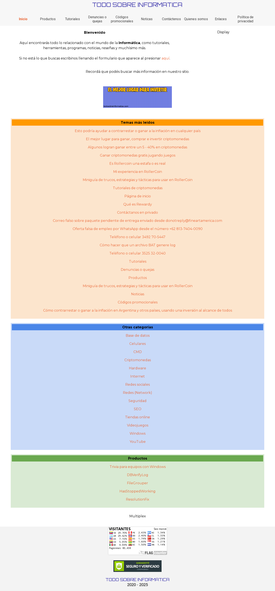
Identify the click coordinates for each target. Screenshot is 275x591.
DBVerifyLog (137, 475)
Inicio (23, 19)
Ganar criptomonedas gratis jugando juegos (137, 155)
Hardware (137, 368)
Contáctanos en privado (137, 212)
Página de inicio (137, 196)
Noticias (137, 294)
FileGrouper (137, 483)
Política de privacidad (245, 19)
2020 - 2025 (137, 584)
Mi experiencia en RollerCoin (137, 172)
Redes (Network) (137, 393)
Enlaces (221, 19)
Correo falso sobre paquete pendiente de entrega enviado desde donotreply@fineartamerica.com (137, 221)
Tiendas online (137, 417)
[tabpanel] (94, 45)
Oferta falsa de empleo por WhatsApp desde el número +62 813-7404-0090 (138, 229)
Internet (137, 376)
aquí (166, 58)
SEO (137, 409)
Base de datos (138, 336)
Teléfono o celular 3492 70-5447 (137, 237)
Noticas (147, 19)
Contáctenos (171, 19)
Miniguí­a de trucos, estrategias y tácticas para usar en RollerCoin (137, 286)
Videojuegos (137, 425)
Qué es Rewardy (137, 204)
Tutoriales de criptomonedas (137, 188)
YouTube (138, 442)
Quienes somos (196, 19)
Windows (137, 433)
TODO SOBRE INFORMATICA (137, 4)
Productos (48, 19)
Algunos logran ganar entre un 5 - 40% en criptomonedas (137, 147)
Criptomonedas (137, 360)
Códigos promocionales (122, 19)
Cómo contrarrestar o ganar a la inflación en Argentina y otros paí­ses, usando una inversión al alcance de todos (137, 310)
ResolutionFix (137, 499)
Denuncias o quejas (97, 19)
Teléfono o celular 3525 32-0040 (137, 253)
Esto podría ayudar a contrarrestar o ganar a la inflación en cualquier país (137, 131)
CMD (137, 352)
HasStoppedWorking (137, 491)
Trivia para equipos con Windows (138, 467)
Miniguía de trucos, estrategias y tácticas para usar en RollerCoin (137, 180)
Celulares (137, 344)
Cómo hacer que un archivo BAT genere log (138, 245)
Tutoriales (72, 19)
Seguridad (137, 401)
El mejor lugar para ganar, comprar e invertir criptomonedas (137, 139)
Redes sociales (137, 384)
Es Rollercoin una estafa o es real (137, 163)
